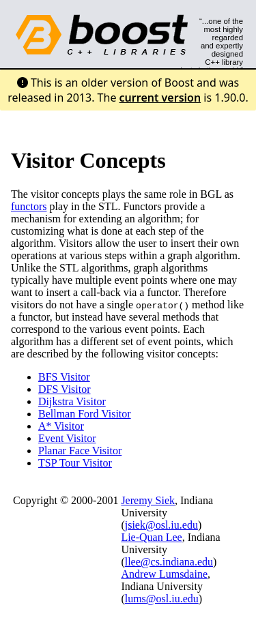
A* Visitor (61, 426)
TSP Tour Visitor (75, 463)
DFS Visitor (64, 389)
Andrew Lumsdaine (164, 574)
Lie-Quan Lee (151, 537)
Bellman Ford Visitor (84, 414)
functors (28, 206)
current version (160, 97)
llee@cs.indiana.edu (169, 562)
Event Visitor (67, 438)
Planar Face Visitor (80, 450)
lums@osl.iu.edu (162, 598)
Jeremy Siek (148, 500)
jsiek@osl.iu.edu (161, 525)
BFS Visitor (64, 377)
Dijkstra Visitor (72, 401)
